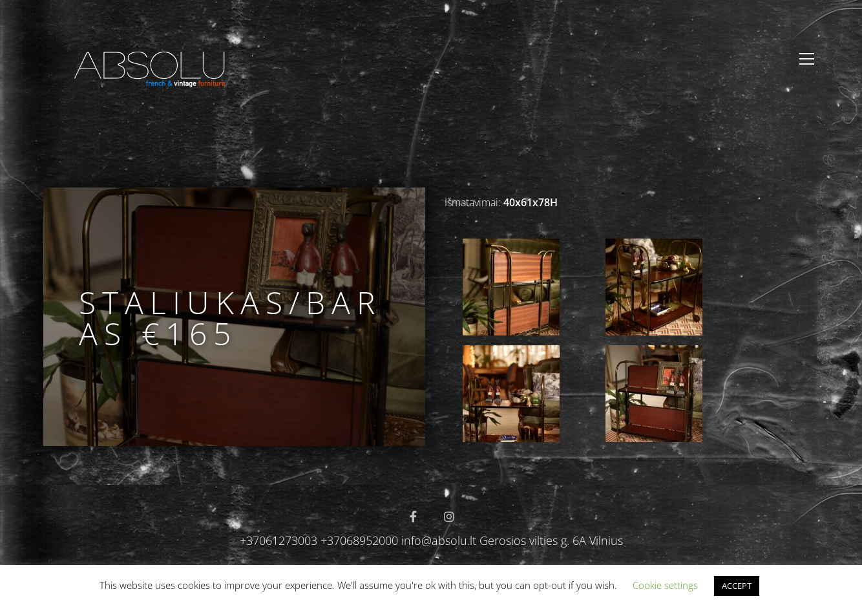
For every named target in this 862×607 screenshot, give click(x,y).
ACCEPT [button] (737, 585)
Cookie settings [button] (665, 585)
